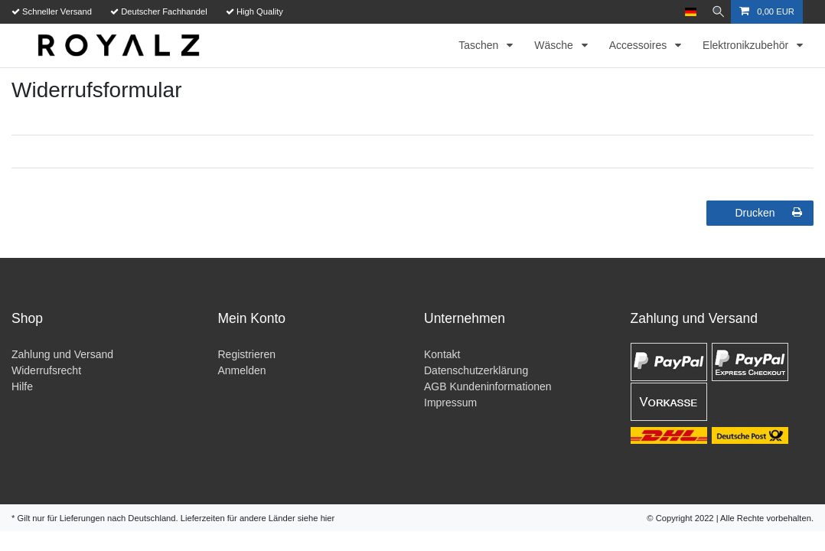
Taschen (479, 45)
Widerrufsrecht (46, 370)
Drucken (768, 213)
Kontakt (442, 354)
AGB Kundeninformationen (488, 386)
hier (328, 518)
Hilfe (22, 386)
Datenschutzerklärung (476, 370)
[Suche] (715, 12)
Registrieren (247, 354)
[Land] (686, 12)
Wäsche (555, 45)
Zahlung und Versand (62, 354)
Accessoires (639, 45)
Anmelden (242, 370)
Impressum (450, 402)
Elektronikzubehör (747, 45)
